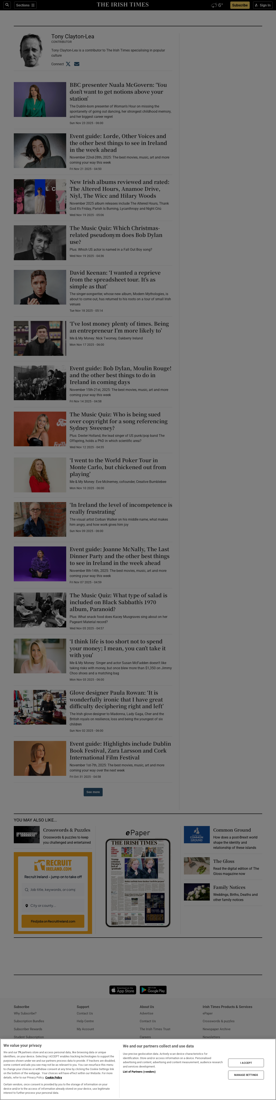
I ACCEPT (246, 1062)
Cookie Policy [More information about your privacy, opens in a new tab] (53, 1077)
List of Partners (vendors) (139, 1071)
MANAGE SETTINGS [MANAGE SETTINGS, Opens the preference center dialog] (246, 1075)
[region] (138, 1069)
